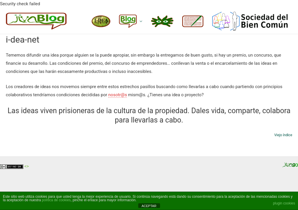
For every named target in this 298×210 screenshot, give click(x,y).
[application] (139, 21)
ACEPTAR (148, 206)
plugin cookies (284, 203)
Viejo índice (283, 135)
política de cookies (56, 200)
